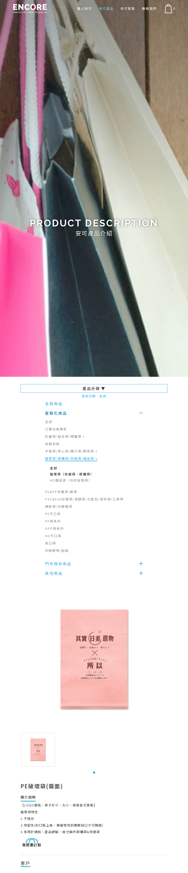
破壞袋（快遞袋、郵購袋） (72, 474)
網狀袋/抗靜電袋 (58, 506)
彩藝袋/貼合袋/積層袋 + (65, 436)
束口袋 (50, 543)
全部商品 (54, 403)
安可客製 (127, 8)
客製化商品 (56, 413)
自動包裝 (52, 443)
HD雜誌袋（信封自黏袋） (71, 480)
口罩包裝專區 (56, 429)
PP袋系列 (53, 521)
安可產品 (106, 8)
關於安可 (84, 8)
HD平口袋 (53, 535)
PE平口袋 (53, 513)
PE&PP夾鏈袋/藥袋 (61, 491)
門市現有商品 (58, 563)
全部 (48, 421)
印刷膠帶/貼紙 (57, 550)
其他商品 (54, 573)
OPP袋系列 (54, 528)
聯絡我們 (149, 8)
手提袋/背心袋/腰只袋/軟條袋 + (71, 451)
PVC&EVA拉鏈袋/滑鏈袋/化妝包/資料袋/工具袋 (84, 499)
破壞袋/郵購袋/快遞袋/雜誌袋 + (71, 458)
